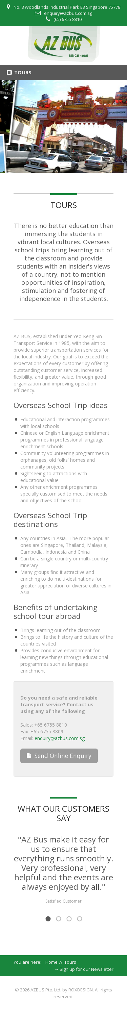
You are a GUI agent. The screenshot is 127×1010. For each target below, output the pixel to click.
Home (51, 962)
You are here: (29, 962)
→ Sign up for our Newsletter (83, 969)
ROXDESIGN (80, 990)
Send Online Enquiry (59, 756)
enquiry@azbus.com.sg (68, 13)
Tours (63, 204)
